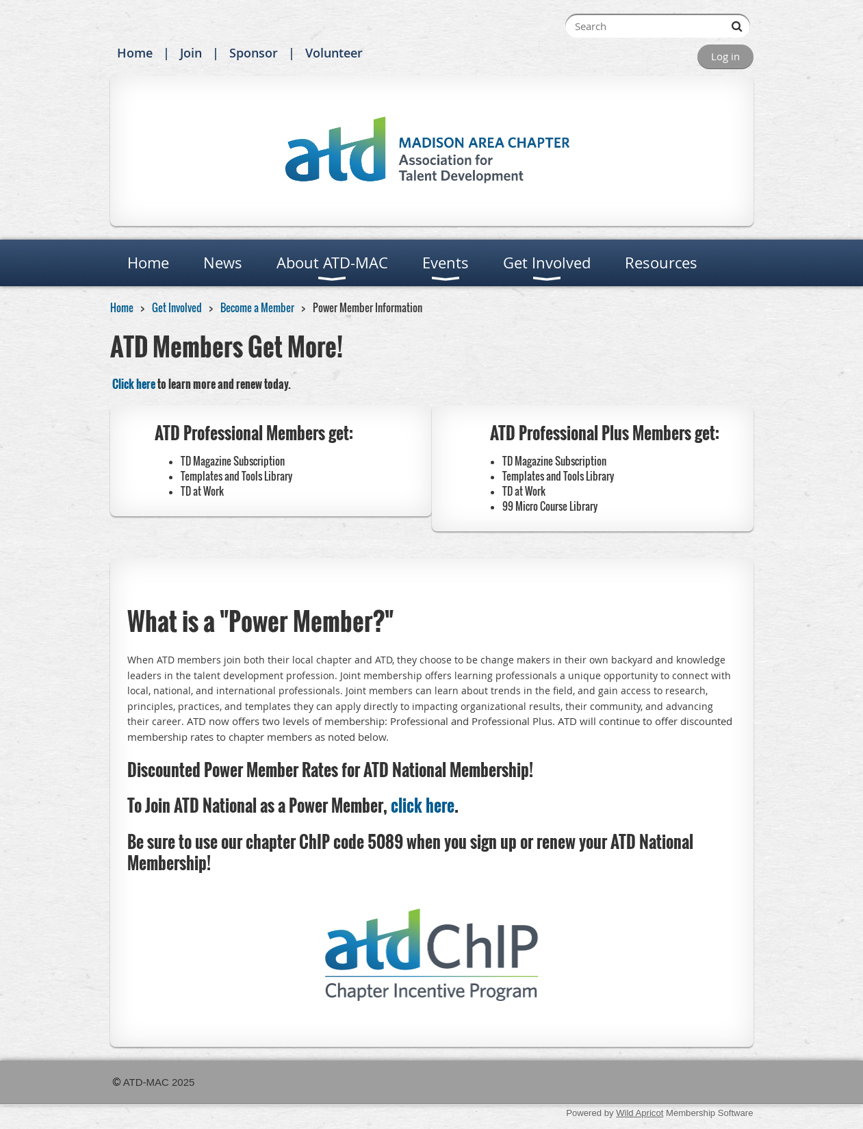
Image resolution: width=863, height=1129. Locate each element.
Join (191, 53)
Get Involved (177, 307)
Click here (133, 384)
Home (135, 53)
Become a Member (257, 307)
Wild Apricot (639, 1113)
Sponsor (253, 53)
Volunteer (334, 53)
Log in (725, 56)
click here (422, 805)
